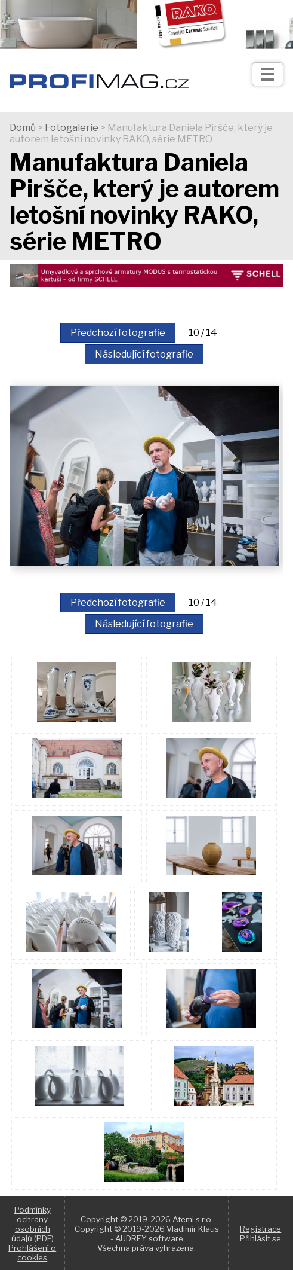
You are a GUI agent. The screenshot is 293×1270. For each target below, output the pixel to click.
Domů (23, 127)
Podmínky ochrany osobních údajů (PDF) (32, 1224)
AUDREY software (149, 1238)
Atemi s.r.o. (192, 1219)
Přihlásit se (260, 1238)
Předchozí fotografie (117, 332)
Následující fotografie (144, 354)
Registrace (260, 1229)
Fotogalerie (71, 127)
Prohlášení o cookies (32, 1252)
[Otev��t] (267, 74)
